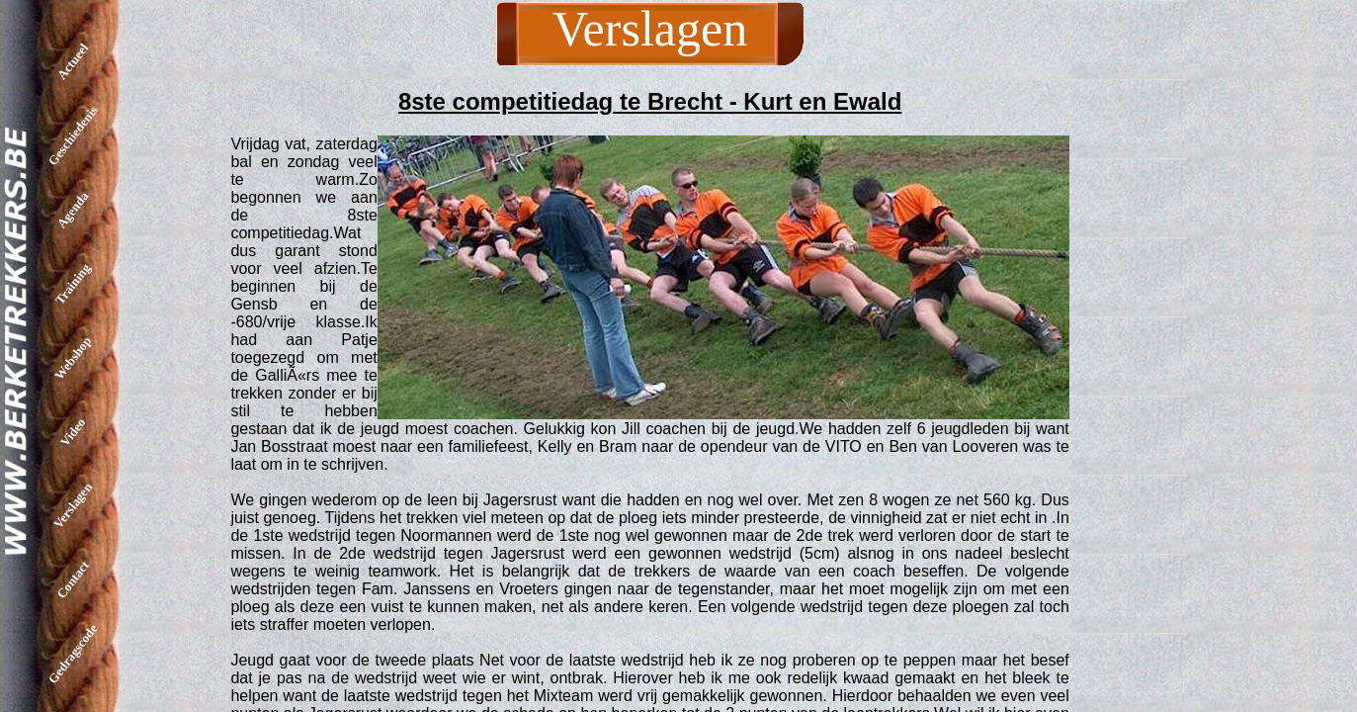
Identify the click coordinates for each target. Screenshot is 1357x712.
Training (72, 283)
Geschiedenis (73, 135)
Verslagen (72, 505)
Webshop (72, 358)
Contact (72, 579)
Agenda (73, 210)
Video (72, 431)
